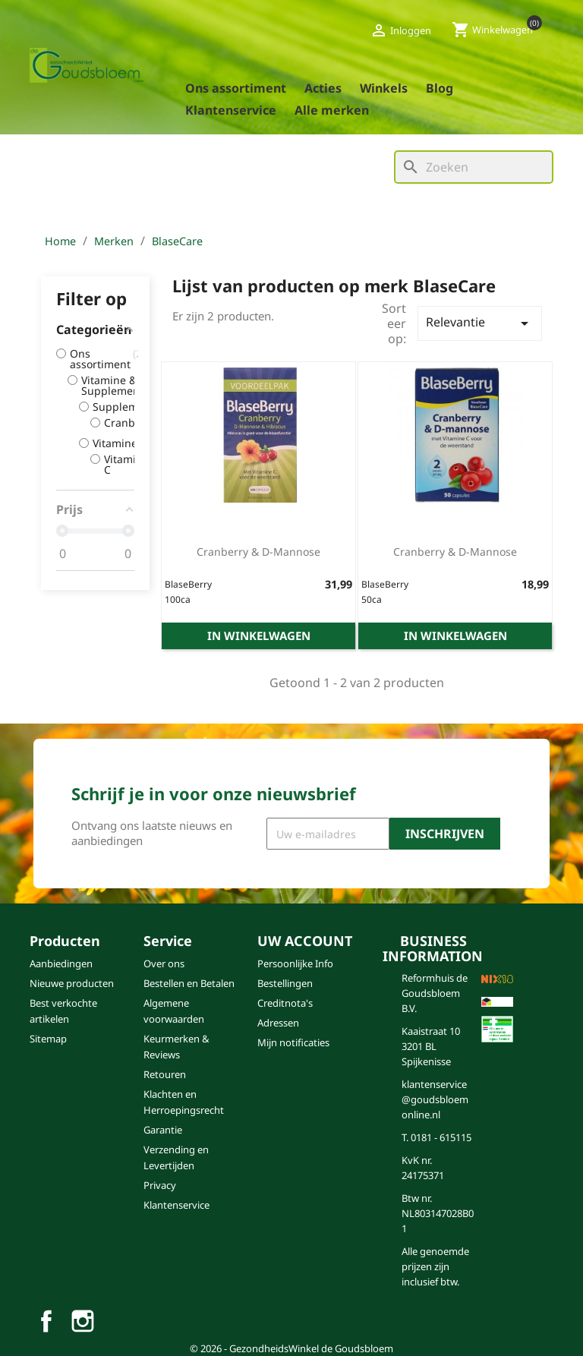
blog (439, 88)
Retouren (164, 1074)
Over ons (163, 963)
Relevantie (480, 323)
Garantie (162, 1130)
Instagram (83, 1321)
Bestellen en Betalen (189, 983)
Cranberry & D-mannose (258, 551)
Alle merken (332, 110)
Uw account (304, 941)
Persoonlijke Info (295, 963)
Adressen (278, 1023)
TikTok (119, 1321)
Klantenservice (230, 110)
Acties (323, 88)
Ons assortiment (235, 88)
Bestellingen (285, 983)
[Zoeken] (473, 167)
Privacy (159, 1185)
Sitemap (48, 1038)
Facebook (46, 1321)
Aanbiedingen (61, 963)
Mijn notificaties (293, 1042)
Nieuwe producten (72, 983)
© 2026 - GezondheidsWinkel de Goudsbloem (291, 1348)
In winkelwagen (258, 635)
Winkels (384, 88)
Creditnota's (285, 1003)
